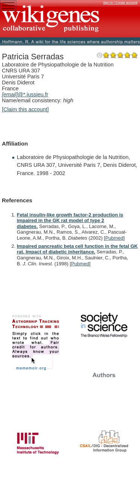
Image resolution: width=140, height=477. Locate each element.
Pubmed (114, 238)
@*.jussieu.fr (25, 94)
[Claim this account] (25, 109)
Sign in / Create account (120, 2)
